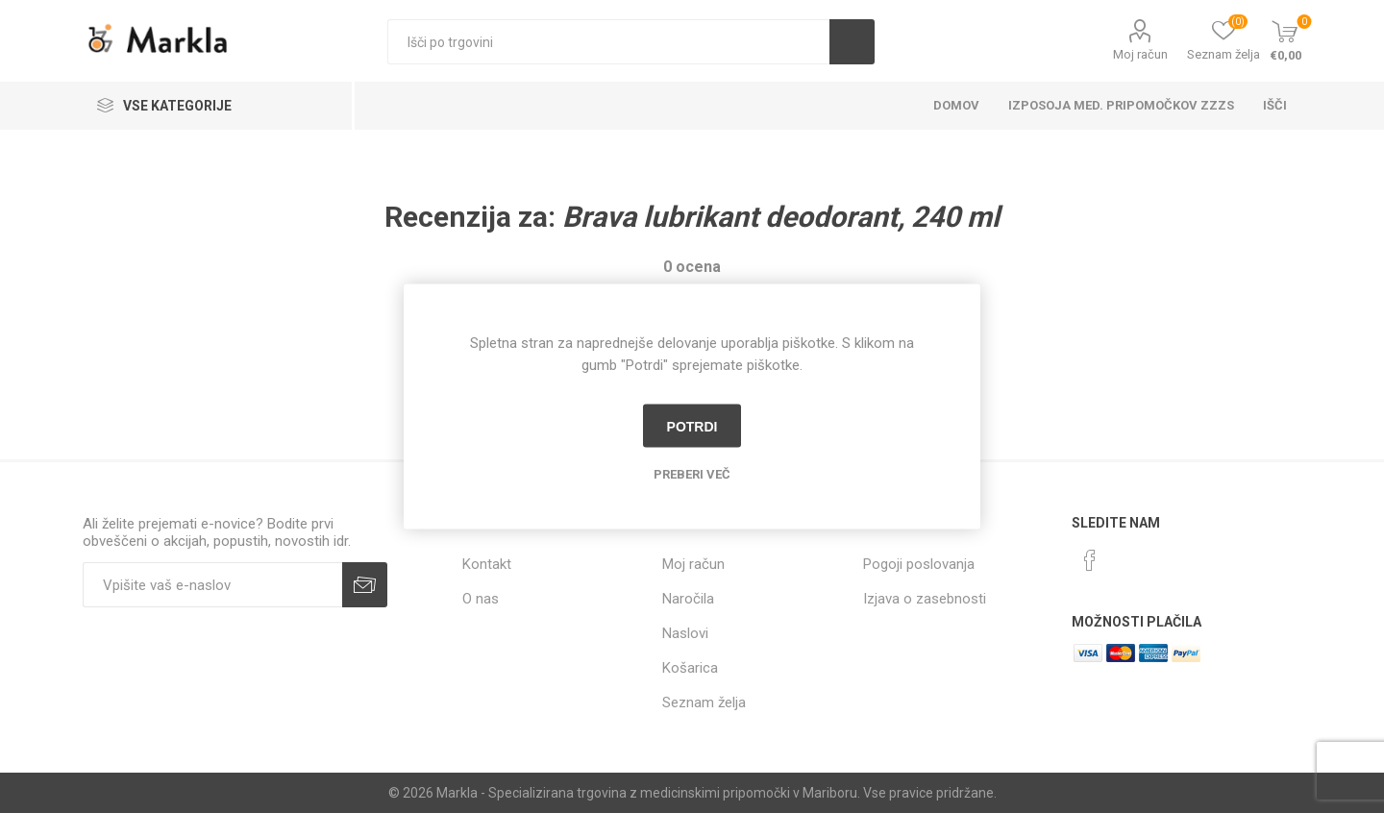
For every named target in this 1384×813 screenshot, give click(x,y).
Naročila (688, 598)
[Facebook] (1090, 560)
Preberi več (692, 474)
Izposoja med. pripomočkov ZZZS (1121, 105)
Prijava (364, 584)
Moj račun (1140, 54)
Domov (956, 105)
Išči (852, 41)
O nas (480, 598)
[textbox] (608, 41)
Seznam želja (704, 702)
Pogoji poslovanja (919, 564)
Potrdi (692, 425)
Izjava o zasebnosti (924, 598)
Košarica (690, 668)
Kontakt (486, 564)
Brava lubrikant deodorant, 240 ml (781, 217)
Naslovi (685, 633)
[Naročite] (212, 584)
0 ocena (692, 267)
